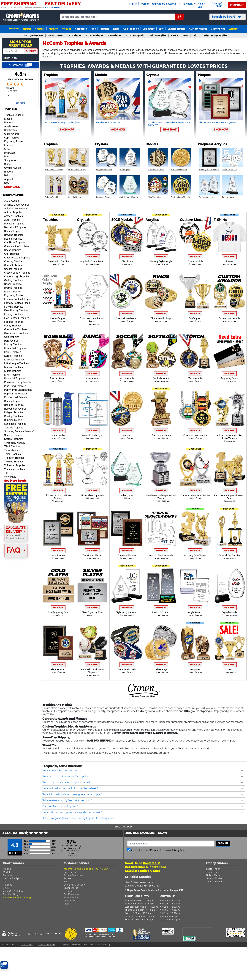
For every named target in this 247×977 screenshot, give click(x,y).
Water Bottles (58, 435)
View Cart (237, 5)
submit (31, 51)
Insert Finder (213, 868)
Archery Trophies (13, 216)
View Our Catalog (13, 891)
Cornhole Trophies (14, 265)
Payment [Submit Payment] (187, 3)
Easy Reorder (71, 891)
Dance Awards (92, 378)
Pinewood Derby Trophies (18, 382)
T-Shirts (229, 261)
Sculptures (10, 160)
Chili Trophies (11, 253)
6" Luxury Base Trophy (195, 555)
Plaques (53, 28)
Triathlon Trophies (14, 457)
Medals (27, 28)
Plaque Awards (58, 669)
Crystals (40, 28)
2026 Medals (126, 261)
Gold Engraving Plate (58, 612)
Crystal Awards (12, 167)
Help (66, 903)
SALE (6, 887)
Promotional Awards (15, 397)
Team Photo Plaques (92, 555)
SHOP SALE (12, 187)
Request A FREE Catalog (17, 897)
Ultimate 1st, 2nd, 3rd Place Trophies (58, 497)
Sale (161, 28)
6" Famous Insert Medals (195, 435)
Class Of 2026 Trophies (17, 257)
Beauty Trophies (13, 231)
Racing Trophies (13, 401)
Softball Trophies (13, 438)
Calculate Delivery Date (142, 870)
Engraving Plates (13, 141)
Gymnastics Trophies (16, 333)
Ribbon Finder (213, 875)
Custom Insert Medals (126, 318)
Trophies (14, 28)
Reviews (68, 878)
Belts (7, 175)
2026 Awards (11, 200)
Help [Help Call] (201, 3)
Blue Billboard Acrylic (92, 435)
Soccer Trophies (13, 435)
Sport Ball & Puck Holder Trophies (92, 671)
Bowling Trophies (13, 234)
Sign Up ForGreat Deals (20, 43)
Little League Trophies (16, 363)
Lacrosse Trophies (14, 359)
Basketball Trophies (15, 227)
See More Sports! (15, 480)
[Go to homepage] (22, 16)
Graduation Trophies (15, 329)
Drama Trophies (13, 287)
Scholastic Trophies (15, 423)
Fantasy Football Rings (17, 302)
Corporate (81, 28)
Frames (8, 145)
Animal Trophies (13, 212)
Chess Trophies (12, 250)
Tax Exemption (72, 894)
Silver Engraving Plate (92, 612)
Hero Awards (11, 340)
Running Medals (13, 420)
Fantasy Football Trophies (18, 299)
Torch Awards (195, 378)
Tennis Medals (12, 450)
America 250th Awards (16, 204)
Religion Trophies (13, 412)
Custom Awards (198, 28)
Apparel (233, 28)
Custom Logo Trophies (16, 276)
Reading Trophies (14, 404)
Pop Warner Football (15, 393)
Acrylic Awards (12, 126)
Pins (93, 28)
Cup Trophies (131, 28)
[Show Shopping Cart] (218, 5)
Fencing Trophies (13, 306)
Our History (70, 872)
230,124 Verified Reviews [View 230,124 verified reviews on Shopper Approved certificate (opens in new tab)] (20, 79)
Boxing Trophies (13, 238)
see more (20, 103)
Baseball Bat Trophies (229, 555)
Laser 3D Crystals (160, 612)
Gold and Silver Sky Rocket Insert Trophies (229, 437)
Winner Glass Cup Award (92, 495)
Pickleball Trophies (14, 378)
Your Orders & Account (165, 3)
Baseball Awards (58, 378)
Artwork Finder (214, 878)
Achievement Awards (15, 208)
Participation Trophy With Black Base (229, 497)
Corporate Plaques (127, 555)
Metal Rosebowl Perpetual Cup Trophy (161, 497)
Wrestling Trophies (14, 469)
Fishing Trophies (13, 314)
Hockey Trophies (13, 344)
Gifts (7, 148)
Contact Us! (151, 863)
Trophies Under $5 (14, 114)
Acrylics (66, 28)
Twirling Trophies (13, 461)
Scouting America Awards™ (19, 431)
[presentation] (198, 931)
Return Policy (71, 897)
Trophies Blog (11, 894)
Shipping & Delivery (75, 884)
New (6, 182)
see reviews (71, 855)
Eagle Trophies (12, 291)
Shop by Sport (14, 195)
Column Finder (214, 881)
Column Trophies (58, 318)
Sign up (223, 843)
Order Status (71, 887)
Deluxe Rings (161, 669)
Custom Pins (218, 28)
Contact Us (70, 900)
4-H (6, 472)
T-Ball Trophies (12, 446)
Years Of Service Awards (161, 555)
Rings (116, 28)
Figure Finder (213, 872)
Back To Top (123, 826)
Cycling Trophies (13, 280)
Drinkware (149, 28)
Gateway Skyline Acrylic (160, 261)
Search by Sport (226, 16)
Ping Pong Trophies (15, 386)
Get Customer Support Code (145, 867)
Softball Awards (161, 378)
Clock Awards (11, 133)
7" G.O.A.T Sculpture (161, 435)
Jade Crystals (126, 495)
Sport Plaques (58, 555)
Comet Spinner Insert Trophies (195, 495)
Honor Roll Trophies (15, 348)
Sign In (133, 3)
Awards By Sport (12, 878)
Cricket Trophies (13, 268)
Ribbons (104, 28)
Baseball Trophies (14, 223)
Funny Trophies (12, 325)
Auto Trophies (12, 219)
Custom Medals (176, 28)
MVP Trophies (12, 374)
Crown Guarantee (73, 875)
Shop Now (67, 129)
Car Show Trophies (14, 242)
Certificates (10, 130)
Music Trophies (12, 370)
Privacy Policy (10, 58)
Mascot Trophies (13, 367)
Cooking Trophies (14, 261)
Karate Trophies (13, 355)
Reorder (144, 3)
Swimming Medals (14, 442)
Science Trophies (13, 427)
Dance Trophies (13, 284)
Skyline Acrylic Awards (127, 612)
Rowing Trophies (13, 416)
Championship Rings (161, 318)
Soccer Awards (126, 378)
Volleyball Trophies (14, 465)
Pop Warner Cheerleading (18, 389)
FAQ (66, 881)
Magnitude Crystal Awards (92, 261)
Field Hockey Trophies (16, 310)
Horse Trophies (12, 352)
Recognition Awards (15, 408)
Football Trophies (14, 321)
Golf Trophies (11, 336)
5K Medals (10, 476)
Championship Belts (126, 669)
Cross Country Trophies (17, 272)
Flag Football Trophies (16, 318)
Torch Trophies (12, 454)
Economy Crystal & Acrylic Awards (92, 320)
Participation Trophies (58, 261)
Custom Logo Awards (229, 318)
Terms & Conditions (46, 944)
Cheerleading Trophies (16, 246)
